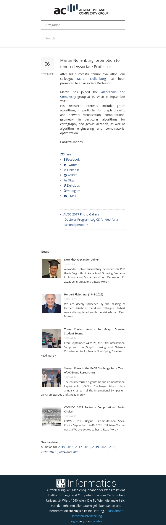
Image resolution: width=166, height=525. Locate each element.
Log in (74, 521)
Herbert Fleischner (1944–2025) (83, 294)
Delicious (72, 185)
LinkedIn (71, 170)
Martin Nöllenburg (91, 79)
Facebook (72, 159)
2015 (61, 447)
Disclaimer (115, 511)
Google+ (72, 191)
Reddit (70, 175)
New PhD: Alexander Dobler (81, 259)
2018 (87, 447)
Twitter (70, 165)
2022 (44, 452)
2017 (78, 447)
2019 (95, 447)
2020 (104, 447)
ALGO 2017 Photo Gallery (81, 214)
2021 (112, 447)
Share (65, 154)
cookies (97, 521)
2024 (62, 452)
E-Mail (70, 196)
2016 (69, 447)
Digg (69, 180)
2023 (52, 452)
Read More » (101, 282)
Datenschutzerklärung (86, 516)
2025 (76, 452)
